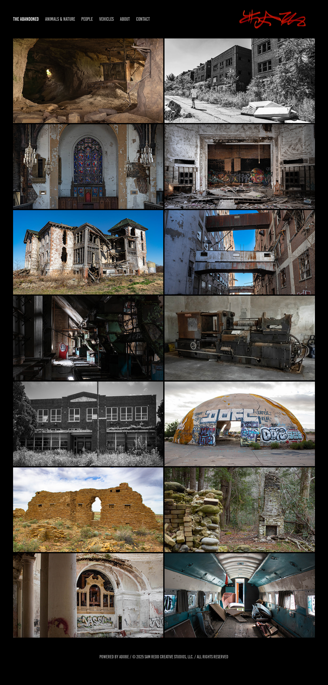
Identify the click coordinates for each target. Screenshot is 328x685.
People (87, 19)
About (125, 19)
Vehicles (106, 19)
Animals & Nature (60, 19)
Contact (143, 19)
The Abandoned (26, 19)
